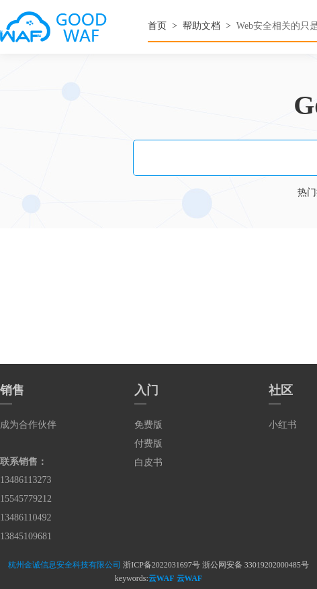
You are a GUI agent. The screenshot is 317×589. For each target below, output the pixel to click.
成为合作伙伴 (28, 425)
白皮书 (148, 462)
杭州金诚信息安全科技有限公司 (64, 565)
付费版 (148, 444)
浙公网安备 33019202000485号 (255, 565)
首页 (157, 26)
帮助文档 (201, 26)
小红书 (283, 425)
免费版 (148, 425)
